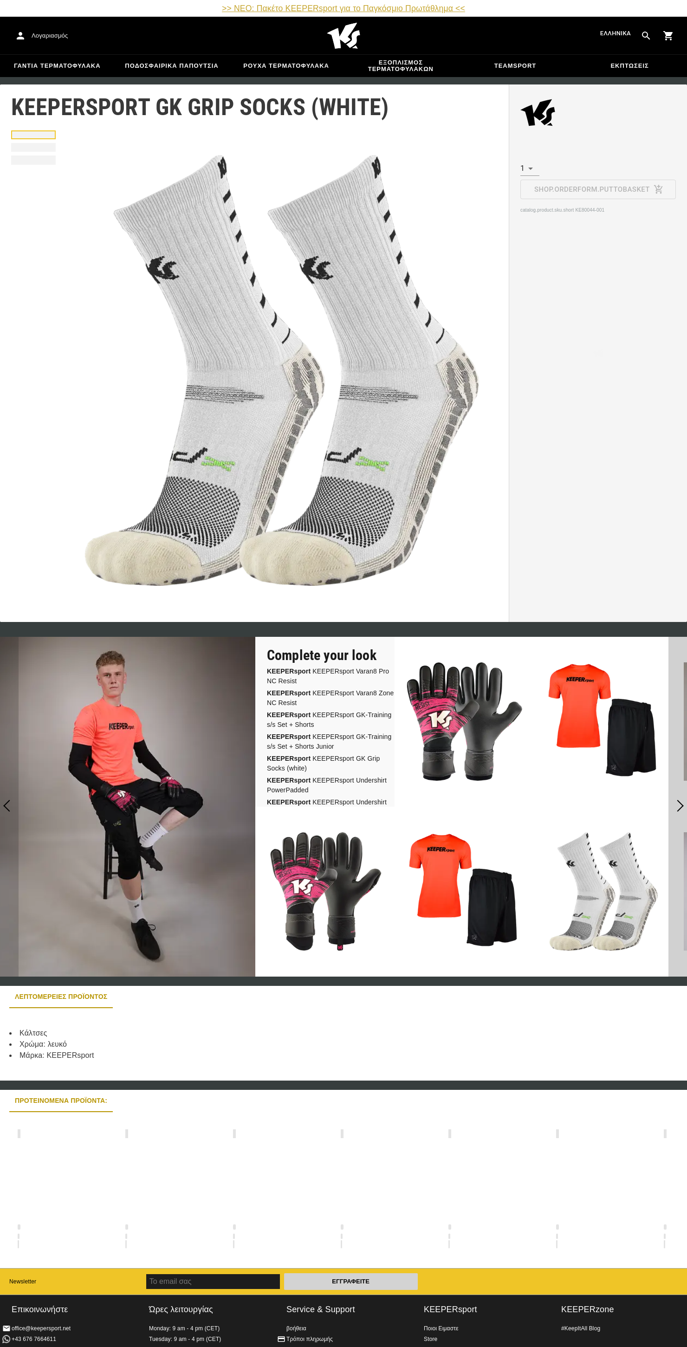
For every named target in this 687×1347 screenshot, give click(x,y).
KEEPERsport (450, 1309)
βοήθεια (296, 1328)
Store (430, 1339)
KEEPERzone (587, 1309)
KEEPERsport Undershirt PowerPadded (327, 785)
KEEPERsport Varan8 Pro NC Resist (328, 676)
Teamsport (515, 65)
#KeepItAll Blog (580, 1328)
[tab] (33, 134)
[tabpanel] (162, 1044)
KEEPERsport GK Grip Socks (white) (323, 763)
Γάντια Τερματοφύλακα (57, 65)
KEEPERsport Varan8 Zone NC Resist (330, 697)
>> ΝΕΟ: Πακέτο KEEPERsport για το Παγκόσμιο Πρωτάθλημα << (343, 8)
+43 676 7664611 (34, 1339)
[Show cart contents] (668, 35)
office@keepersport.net (41, 1328)
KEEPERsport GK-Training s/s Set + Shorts (329, 719)
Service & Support (320, 1309)
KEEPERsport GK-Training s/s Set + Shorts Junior (329, 741)
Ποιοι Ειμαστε (441, 1328)
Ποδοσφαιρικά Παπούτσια (171, 65)
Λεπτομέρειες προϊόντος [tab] (61, 996)
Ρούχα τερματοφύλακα (286, 65)
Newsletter (22, 1281)
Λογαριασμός (50, 35)
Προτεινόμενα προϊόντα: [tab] (61, 1100)
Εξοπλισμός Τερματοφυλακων (401, 65)
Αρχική (343, 36)
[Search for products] (646, 35)
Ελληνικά (615, 33)
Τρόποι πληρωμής (309, 1339)
